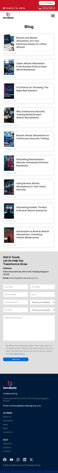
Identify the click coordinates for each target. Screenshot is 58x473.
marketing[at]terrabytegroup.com (20, 278)
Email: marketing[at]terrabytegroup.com (22, 406)
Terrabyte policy (18, 353)
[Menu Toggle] (53, 16)
